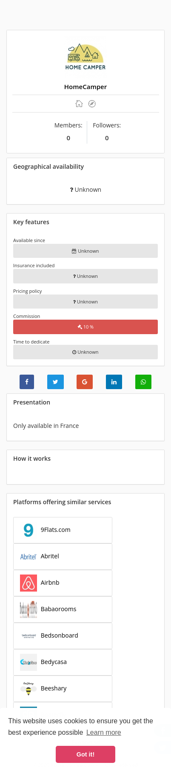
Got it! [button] (85, 754)
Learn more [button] (103, 732)
